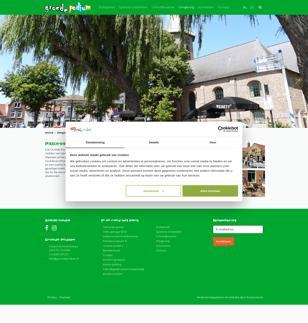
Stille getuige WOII (115, 250)
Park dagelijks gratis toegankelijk (123, 287)
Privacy (52, 315)
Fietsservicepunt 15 (115, 259)
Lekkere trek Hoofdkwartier (120, 254)
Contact (229, 7)
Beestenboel (111, 268)
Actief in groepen (114, 278)
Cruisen (107, 273)
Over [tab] (213, 142)
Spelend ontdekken (138, 7)
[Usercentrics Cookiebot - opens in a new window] (221, 129)
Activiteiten (211, 7)
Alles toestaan (210, 191)
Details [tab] (154, 142)
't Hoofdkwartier (168, 7)
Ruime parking (112, 282)
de (252, 7)
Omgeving (192, 7)
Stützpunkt (112, 7)
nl (245, 7)
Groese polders (113, 264)
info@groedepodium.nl (64, 277)
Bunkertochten (112, 292)
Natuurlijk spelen (113, 245)
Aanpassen (153, 191)
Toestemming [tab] (95, 142)
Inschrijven (223, 259)
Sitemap (64, 315)
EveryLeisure (255, 315)
